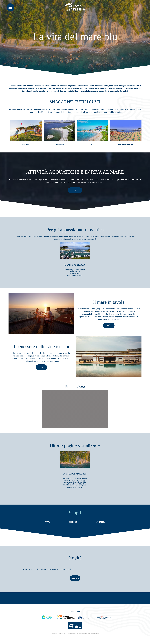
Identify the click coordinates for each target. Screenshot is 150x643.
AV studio (96, 639)
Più (74, 190)
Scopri (66, 80)
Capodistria (59, 144)
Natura (71, 80)
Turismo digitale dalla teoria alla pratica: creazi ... (54, 575)
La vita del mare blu (81, 80)
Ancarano (26, 144)
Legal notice (75, 618)
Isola (92, 144)
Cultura (100, 528)
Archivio (75, 584)
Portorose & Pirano (125, 144)
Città (47, 528)
